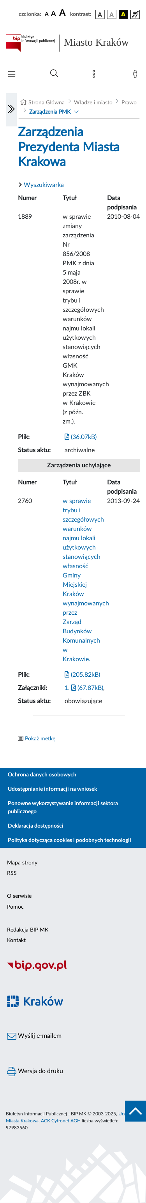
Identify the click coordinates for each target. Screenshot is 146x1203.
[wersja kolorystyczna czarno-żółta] (123, 14)
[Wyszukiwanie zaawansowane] (54, 74)
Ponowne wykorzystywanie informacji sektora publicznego (63, 807)
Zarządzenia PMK (49, 112)
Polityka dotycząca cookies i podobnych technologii (69, 840)
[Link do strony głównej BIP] (73, 43)
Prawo (129, 102)
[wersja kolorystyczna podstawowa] (100, 14)
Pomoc (15, 907)
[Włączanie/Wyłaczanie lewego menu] (11, 109)
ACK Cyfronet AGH (61, 1120)
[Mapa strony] (95, 75)
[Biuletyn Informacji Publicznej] (73, 970)
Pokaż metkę (40, 739)
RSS (12, 873)
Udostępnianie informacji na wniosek (52, 789)
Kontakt (16, 940)
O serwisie (19, 896)
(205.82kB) (82, 675)
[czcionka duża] (63, 13)
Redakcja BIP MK (27, 930)
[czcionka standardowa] (47, 14)
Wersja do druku (35, 1071)
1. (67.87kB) (84, 688)
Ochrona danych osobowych (42, 775)
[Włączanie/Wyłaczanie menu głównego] (12, 75)
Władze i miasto (93, 102)
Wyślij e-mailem (34, 1036)
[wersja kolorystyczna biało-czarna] (112, 14)
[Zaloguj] (136, 75)
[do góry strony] (135, 1111)
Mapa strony (22, 863)
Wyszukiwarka (44, 185)
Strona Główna (46, 102)
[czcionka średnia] (53, 14)
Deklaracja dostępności (35, 826)
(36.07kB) (81, 437)
